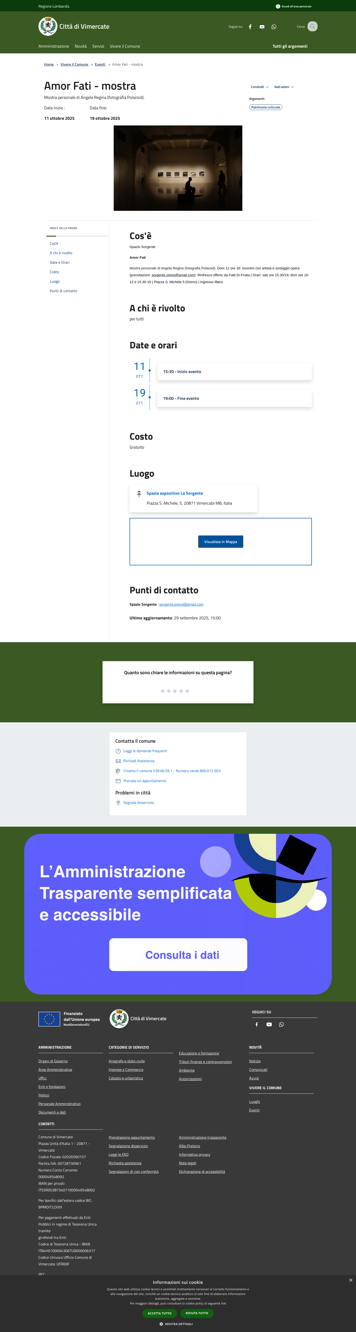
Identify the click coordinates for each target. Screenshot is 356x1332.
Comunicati (258, 1069)
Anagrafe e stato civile (127, 1061)
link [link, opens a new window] (223, 1303)
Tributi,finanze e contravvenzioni (205, 1062)
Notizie (255, 1061)
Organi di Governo (53, 1061)
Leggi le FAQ (119, 1154)
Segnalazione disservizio (128, 1146)
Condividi (260, 87)
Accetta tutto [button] (160, 1313)
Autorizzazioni (190, 1079)
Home (49, 64)
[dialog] (178, 1303)
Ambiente (187, 1070)
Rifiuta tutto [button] (197, 1313)
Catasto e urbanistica (126, 1078)
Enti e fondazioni (52, 1086)
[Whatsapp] (269, 26)
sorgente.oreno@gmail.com (181, 604)
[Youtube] (257, 26)
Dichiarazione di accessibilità (202, 1171)
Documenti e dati (52, 1112)
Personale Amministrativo (59, 1103)
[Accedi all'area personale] (294, 6)
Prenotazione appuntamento (132, 1137)
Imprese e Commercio (126, 1069)
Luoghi (254, 1101)
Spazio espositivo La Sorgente (175, 493)
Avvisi (254, 1078)
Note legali (187, 1163)
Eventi (100, 64)
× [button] (350, 1280)
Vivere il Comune (75, 64)
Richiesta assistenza (125, 1163)
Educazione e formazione (199, 1053)
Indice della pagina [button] (63, 228)
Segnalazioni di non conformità (134, 1171)
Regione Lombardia (53, 6)
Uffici (42, 1078)
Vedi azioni (284, 87)
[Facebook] (246, 26)
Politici (43, 1095)
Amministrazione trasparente (202, 1137)
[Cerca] (312, 26)
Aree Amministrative (55, 1069)
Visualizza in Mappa (220, 541)
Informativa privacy (194, 1154)
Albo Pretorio (189, 1146)
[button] (178, 1324)
